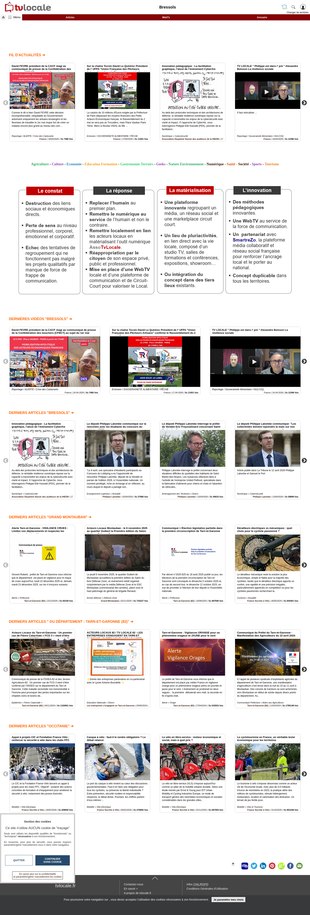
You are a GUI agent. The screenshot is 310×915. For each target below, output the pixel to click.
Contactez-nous (133, 884)
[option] (42, 102)
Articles (70, 17)
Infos (197, 884)
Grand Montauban (110, 601)
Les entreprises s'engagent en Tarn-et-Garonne (111, 705)
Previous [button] (6, 102)
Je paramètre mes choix (229, 899)
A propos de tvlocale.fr (137, 893)
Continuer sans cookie (52, 860)
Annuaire (262, 17)
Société (243, 164)
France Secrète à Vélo (258, 601)
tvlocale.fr (65, 885)
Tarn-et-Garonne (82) (34, 601)
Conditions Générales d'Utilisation (207, 888)
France (42, 139)
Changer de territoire (297, 12)
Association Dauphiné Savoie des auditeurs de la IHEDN (190, 139)
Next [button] (304, 102)
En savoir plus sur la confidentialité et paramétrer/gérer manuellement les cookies (37, 875)
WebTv (166, 17)
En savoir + (131, 888)
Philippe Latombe (111, 496)
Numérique (215, 164)
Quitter (19, 860)
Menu (17, 17)
